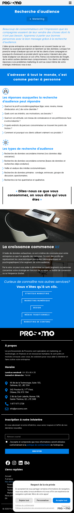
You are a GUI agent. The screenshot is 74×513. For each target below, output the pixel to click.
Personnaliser (43, 500)
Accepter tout (61, 500)
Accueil (8, 476)
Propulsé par (64, 507)
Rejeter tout (24, 500)
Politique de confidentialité (24, 505)
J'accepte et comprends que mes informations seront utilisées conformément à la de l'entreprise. (37, 443)
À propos (9, 479)
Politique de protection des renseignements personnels (34, 508)
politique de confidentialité (38, 445)
